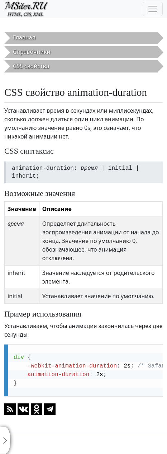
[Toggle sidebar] (5, 440)
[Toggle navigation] (153, 9)
